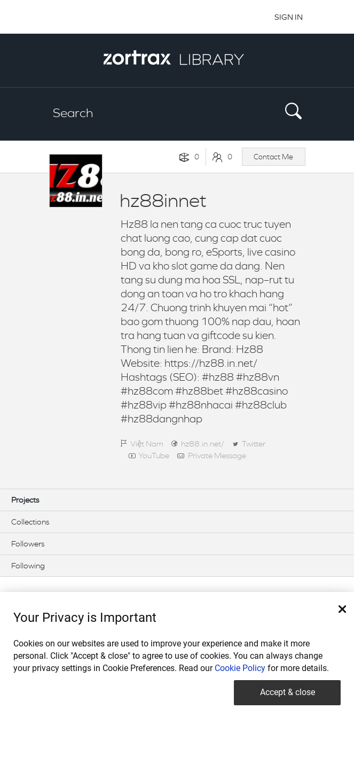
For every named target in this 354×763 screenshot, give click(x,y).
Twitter (253, 443)
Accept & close (287, 692)
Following (28, 565)
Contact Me (273, 156)
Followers (27, 543)
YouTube (153, 455)
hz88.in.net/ (202, 443)
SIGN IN (288, 16)
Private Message (217, 455)
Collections (30, 521)
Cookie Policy (240, 668)
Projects (25, 499)
